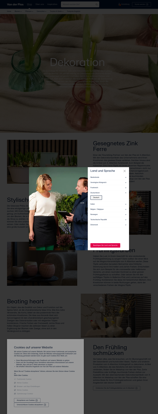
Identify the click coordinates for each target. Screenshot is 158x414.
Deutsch (96, 196)
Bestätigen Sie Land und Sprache (105, 244)
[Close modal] (124, 169)
